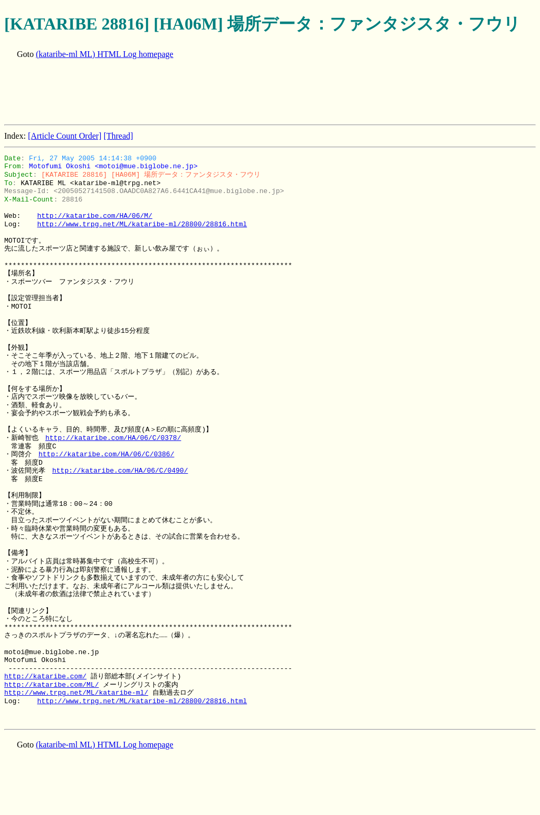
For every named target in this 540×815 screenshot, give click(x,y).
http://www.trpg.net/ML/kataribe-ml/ (76, 692)
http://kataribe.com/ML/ (51, 684)
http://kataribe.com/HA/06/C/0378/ (113, 438)
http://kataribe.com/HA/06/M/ (94, 215)
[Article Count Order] (65, 135)
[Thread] (118, 135)
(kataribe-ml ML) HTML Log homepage (104, 54)
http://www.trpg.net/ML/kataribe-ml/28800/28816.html (142, 224)
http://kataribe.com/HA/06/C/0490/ (120, 470)
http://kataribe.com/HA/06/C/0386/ (106, 454)
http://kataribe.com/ (45, 676)
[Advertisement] (196, 93)
